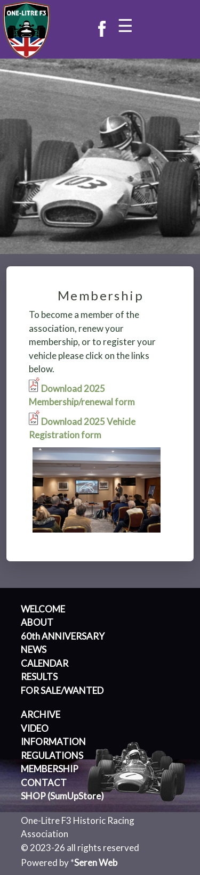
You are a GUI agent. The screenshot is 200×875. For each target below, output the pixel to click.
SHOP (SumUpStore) (62, 796)
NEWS (33, 649)
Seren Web (95, 862)
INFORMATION (53, 741)
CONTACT (44, 782)
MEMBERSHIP (49, 768)
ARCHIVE (40, 714)
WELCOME (43, 609)
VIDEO (35, 728)
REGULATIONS (52, 755)
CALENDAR (44, 663)
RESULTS (39, 676)
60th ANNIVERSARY (63, 636)
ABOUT (37, 622)
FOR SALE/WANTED (62, 690)
